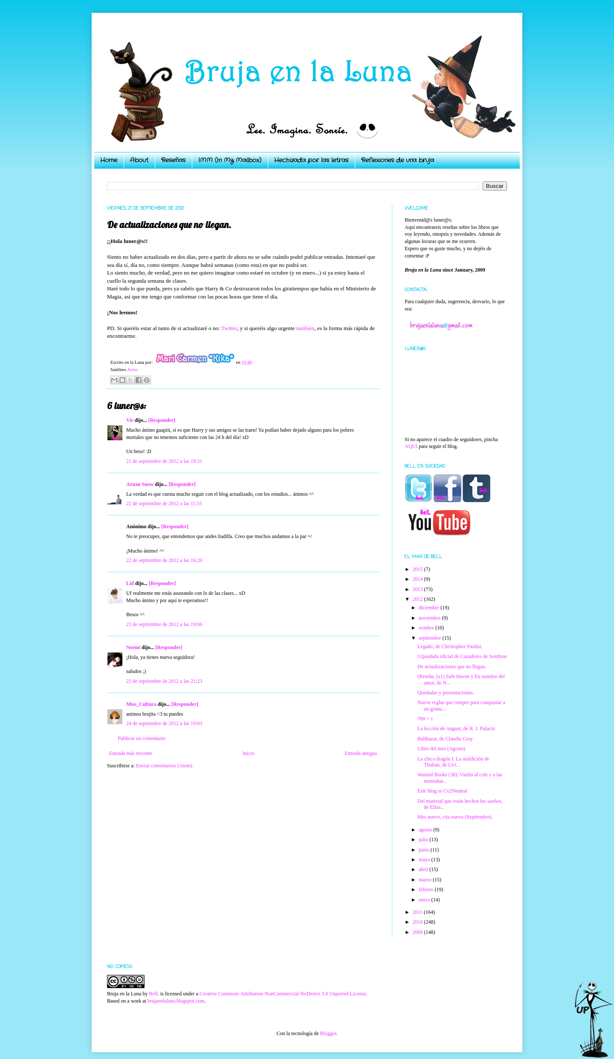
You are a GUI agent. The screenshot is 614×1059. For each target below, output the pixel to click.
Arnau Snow (140, 484)
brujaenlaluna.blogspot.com (176, 1001)
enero (425, 900)
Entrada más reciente (130, 753)
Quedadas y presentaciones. (445, 693)
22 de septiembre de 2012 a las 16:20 (164, 560)
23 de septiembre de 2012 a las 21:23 (164, 681)
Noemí (133, 647)
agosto (426, 830)
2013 (418, 589)
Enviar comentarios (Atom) (164, 766)
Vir (129, 420)
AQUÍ (411, 446)
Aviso (132, 369)
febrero (427, 889)
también (304, 328)
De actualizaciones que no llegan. (451, 667)
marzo (426, 880)
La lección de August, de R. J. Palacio (456, 728)
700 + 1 (425, 719)
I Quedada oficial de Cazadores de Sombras (462, 656)
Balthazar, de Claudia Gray (445, 739)
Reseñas (173, 160)
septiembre (431, 638)
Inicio (248, 753)
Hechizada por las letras (311, 160)
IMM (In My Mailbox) (229, 160)
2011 (418, 912)
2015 (418, 569)
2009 (418, 932)
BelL (154, 994)
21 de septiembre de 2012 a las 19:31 (164, 461)
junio (425, 850)
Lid (130, 583)
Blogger (328, 1033)
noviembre (430, 618)
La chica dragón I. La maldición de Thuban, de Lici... (453, 762)
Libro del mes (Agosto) (441, 749)
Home (108, 160)
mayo (425, 860)
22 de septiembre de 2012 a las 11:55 (164, 503)
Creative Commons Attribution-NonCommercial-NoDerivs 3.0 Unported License (283, 994)
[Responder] (161, 420)
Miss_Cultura (141, 704)
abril (424, 869)
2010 (418, 922)
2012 (418, 599)
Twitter (229, 328)
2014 (418, 579)
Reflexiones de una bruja (397, 160)
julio (424, 840)
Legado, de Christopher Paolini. (450, 646)
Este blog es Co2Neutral (442, 791)
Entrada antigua (361, 753)
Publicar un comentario (141, 738)
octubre (427, 628)
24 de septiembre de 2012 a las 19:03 (164, 723)
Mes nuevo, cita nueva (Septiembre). (455, 817)
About (139, 160)
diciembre (429, 608)
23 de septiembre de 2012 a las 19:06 (164, 624)
